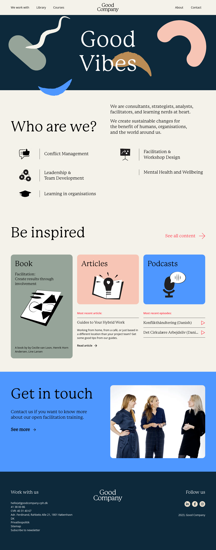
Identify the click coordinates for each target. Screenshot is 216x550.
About (179, 7)
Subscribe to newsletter (25, 530)
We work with (20, 7)
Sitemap (16, 526)
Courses (58, 7)
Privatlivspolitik (20, 522)
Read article (87, 345)
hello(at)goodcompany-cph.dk (29, 503)
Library (41, 7)
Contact (196, 7)
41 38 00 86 (18, 507)
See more (23, 429)
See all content (185, 236)
